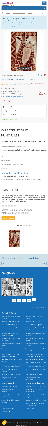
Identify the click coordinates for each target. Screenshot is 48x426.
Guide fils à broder (8, 409)
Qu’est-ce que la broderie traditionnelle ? (10, 370)
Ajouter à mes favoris (11, 85)
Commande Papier (11, 423)
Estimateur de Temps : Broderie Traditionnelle (36, 329)
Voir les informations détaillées (13, 97)
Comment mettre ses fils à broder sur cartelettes (10, 355)
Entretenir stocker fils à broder (11, 374)
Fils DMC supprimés (8, 383)
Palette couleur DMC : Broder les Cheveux (11, 339)
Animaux (30, 13)
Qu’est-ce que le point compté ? (36, 366)
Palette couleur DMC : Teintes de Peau (35, 334)
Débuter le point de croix (34, 374)
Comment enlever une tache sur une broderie (35, 404)
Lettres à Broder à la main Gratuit (34, 317)
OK (44, 263)
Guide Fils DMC (30, 409)
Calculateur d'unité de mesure (35, 383)
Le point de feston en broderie (35, 386)
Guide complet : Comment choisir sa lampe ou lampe (34, 355)
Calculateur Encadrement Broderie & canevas (10, 334)
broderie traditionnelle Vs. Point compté (36, 396)
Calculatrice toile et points (34, 325)
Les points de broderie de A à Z (36, 400)
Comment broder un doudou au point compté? (12, 396)
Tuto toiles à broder (8, 349)
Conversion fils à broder (33, 321)
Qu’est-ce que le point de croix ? (12, 366)
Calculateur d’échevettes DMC (11, 325)
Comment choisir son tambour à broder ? (35, 345)
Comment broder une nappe (35, 359)
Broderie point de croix (19, 13)
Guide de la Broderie (8, 412)
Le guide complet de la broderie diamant (12, 360)
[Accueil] (2, 13)
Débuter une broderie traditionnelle (33, 379)
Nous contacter (36, 423)
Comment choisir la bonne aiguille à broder (34, 339)
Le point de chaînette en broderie (9, 390)
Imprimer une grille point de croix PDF (11, 317)
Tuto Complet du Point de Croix (36, 363)
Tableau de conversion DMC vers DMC (35, 350)
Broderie (8, 13)
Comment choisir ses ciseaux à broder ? (12, 345)
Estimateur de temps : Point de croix (12, 329)
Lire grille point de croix (9, 378)
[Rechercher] (44, 8)
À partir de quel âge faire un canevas (11, 401)
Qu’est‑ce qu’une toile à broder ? (36, 370)
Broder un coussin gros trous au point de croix (35, 390)
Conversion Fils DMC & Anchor (11, 321)
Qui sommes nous (24, 423)
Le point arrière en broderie (11, 386)
